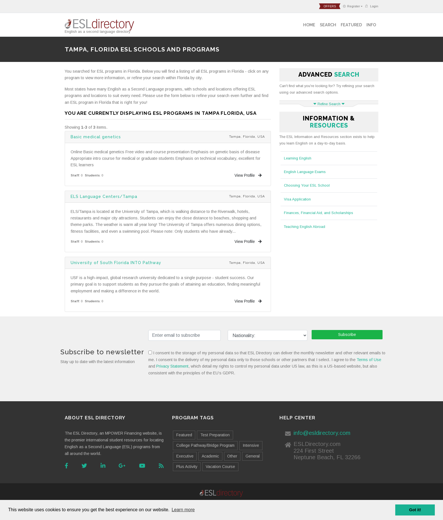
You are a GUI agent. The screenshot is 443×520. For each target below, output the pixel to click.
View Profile (248, 175)
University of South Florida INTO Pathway (116, 262)
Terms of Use (369, 359)
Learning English (297, 158)
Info (371, 24)
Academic (210, 456)
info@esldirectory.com (322, 433)
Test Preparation (215, 435)
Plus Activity (186, 466)
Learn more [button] (183, 509)
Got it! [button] (415, 510)
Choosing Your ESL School (307, 185)
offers (329, 6)
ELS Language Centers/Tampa (104, 196)
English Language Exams (305, 172)
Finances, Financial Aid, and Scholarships (318, 213)
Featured (351, 24)
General (253, 456)
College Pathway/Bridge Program (205, 445)
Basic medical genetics (96, 137)
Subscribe (347, 334)
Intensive (251, 445)
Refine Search (329, 104)
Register (351, 6)
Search (328, 24)
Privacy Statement (172, 366)
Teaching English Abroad (304, 227)
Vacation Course (220, 466)
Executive (185, 456)
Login (371, 6)
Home (309, 24)
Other (232, 456)
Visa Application (297, 199)
